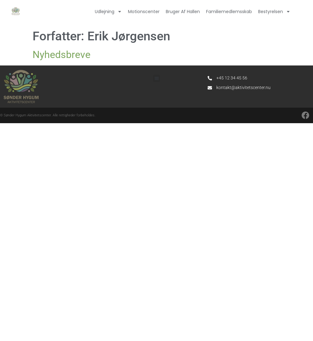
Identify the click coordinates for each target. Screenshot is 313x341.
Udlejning (108, 10)
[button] (156, 78)
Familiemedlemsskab (229, 10)
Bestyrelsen (274, 10)
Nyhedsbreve (61, 55)
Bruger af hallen (183, 10)
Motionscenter (144, 10)
